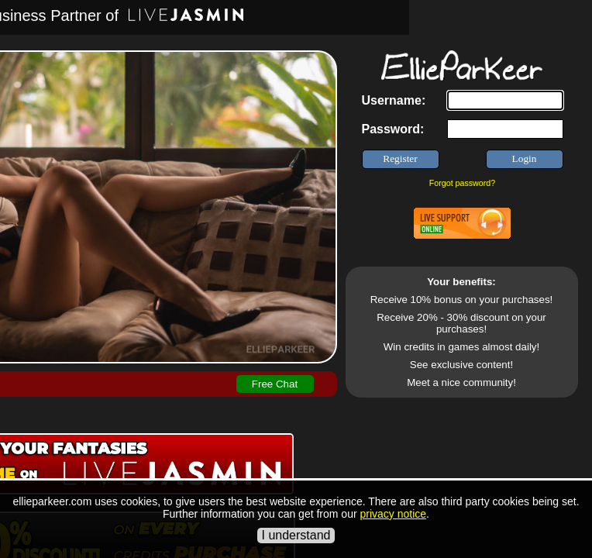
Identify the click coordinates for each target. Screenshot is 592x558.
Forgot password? (462, 183)
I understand (296, 535)
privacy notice (393, 514)
